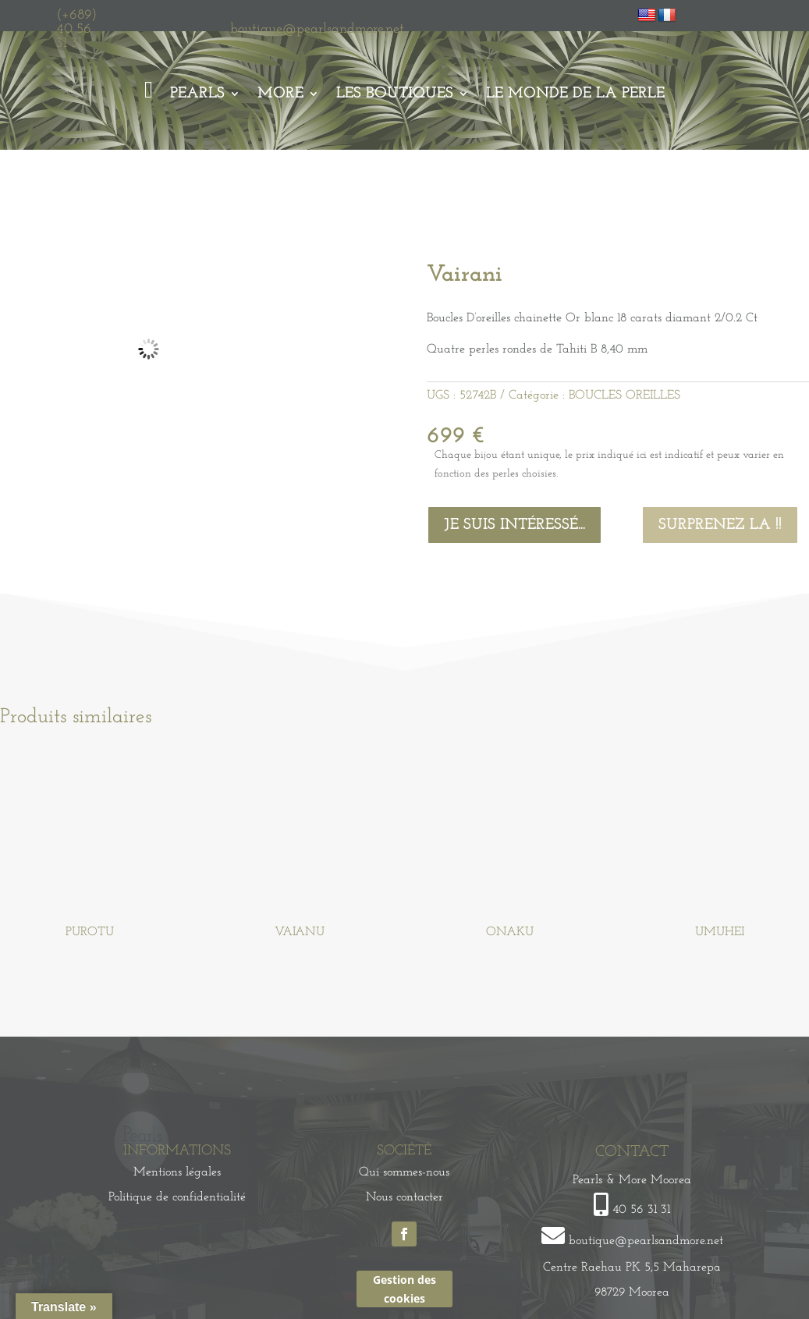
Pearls (197, 93)
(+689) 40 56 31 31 (76, 29)
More (280, 93)
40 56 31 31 (641, 1210)
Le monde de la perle (575, 93)
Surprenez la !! (720, 525)
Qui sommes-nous (404, 1172)
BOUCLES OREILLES (624, 395)
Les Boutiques (394, 93)
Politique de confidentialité (177, 1197)
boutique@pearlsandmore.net (317, 29)
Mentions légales (177, 1172)
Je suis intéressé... (514, 525)
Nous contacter (404, 1197)
